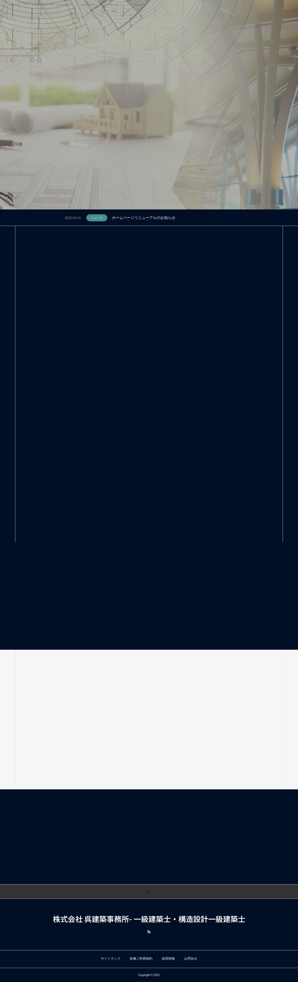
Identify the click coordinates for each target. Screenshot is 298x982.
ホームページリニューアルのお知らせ (143, 218)
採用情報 (168, 958)
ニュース (96, 217)
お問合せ (190, 958)
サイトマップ (110, 958)
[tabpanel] (149, 104)
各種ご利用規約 (141, 958)
